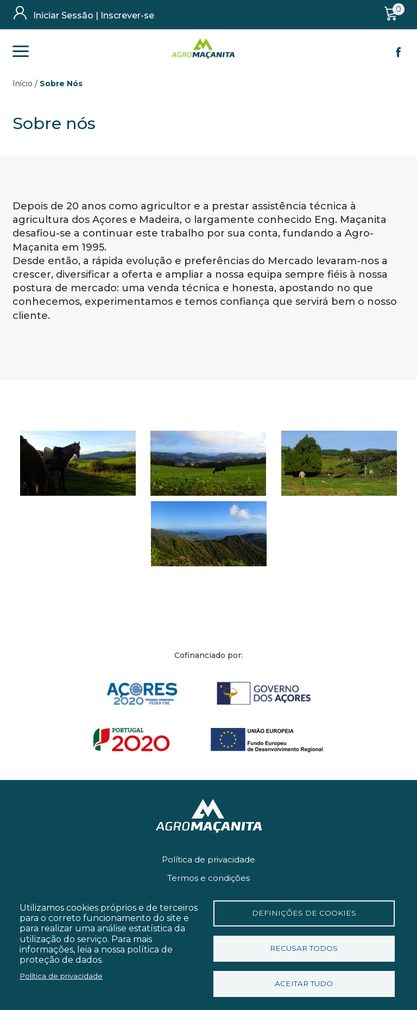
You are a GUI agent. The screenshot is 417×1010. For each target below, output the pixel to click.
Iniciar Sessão (63, 15)
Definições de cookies (304, 913)
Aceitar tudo (304, 983)
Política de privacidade (208, 859)
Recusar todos (304, 948)
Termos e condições (208, 878)
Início (22, 83)
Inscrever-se (127, 15)
